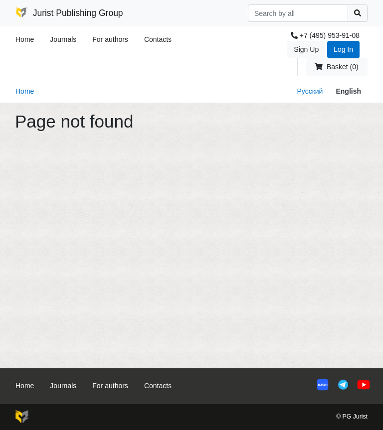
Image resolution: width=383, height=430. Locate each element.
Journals (63, 39)
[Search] (298, 13)
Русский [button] (310, 91)
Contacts (158, 39)
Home (24, 39)
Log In (343, 49)
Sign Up (306, 49)
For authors (110, 39)
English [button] (348, 91)
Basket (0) (336, 67)
